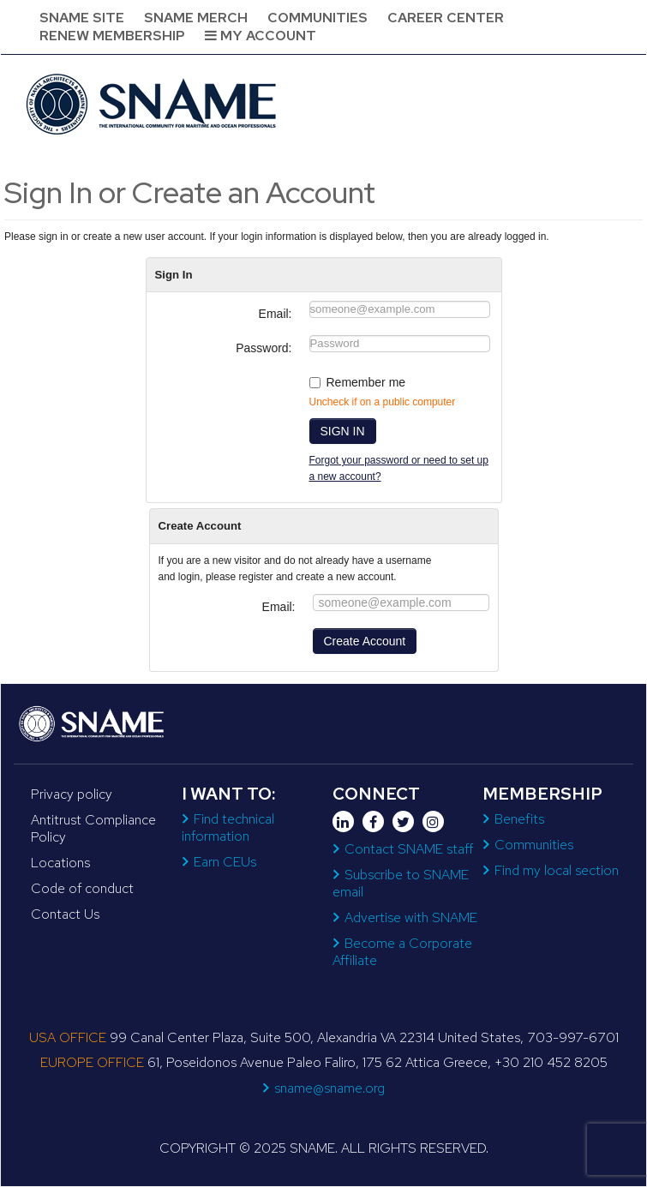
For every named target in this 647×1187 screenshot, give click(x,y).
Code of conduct (82, 888)
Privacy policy (71, 794)
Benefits (519, 819)
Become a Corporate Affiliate (402, 951)
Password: (263, 348)
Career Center (445, 18)
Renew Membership (112, 36)
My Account (260, 36)
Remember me (366, 382)
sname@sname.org (329, 1088)
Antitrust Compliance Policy (93, 828)
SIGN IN (343, 431)
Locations (60, 863)
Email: (275, 314)
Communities (317, 18)
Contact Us (65, 914)
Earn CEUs (225, 862)
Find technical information (228, 827)
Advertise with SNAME (410, 917)
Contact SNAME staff (408, 849)
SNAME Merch (196, 18)
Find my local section (556, 870)
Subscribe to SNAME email (400, 883)
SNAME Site (81, 18)
